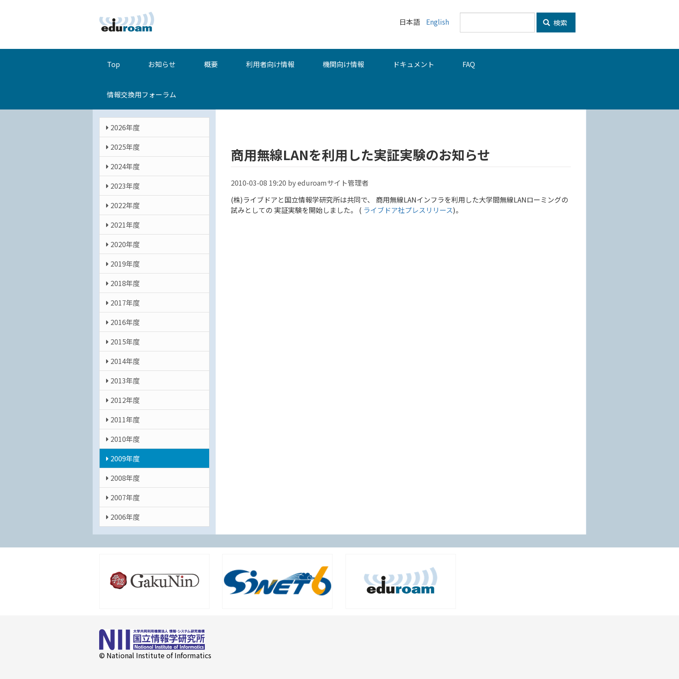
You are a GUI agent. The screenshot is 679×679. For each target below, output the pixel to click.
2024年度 (123, 166)
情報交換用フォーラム (141, 94)
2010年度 (123, 438)
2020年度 (123, 243)
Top (113, 63)
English (437, 21)
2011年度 (123, 419)
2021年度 (123, 224)
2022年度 (123, 205)
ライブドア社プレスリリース (407, 209)
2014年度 (123, 360)
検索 (555, 22)
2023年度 (123, 185)
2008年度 (123, 477)
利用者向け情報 (270, 63)
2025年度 (123, 146)
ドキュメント (413, 63)
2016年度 (123, 321)
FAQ (468, 63)
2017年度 (123, 302)
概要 (211, 63)
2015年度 (123, 341)
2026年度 (123, 127)
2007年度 (123, 497)
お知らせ (162, 63)
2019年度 (123, 263)
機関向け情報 (343, 63)
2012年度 (123, 399)
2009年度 (123, 458)
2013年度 (123, 380)
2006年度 (123, 516)
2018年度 (123, 282)
